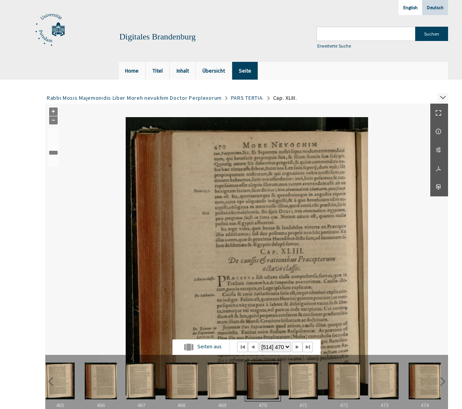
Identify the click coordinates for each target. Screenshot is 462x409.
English (410, 7)
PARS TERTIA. (247, 97)
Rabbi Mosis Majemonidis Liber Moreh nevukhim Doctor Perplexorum (134, 97)
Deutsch (435, 7)
